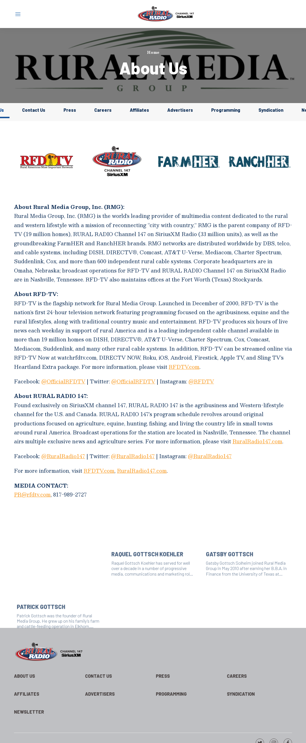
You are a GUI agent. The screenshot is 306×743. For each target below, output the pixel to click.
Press (69, 110)
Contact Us (33, 110)
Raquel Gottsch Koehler (147, 582)
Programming (225, 110)
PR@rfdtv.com (32, 494)
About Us (24, 676)
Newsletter (29, 711)
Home (153, 52)
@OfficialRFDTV (63, 381)
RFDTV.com (184, 366)
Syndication (270, 110)
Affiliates (139, 110)
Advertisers (180, 110)
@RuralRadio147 (63, 456)
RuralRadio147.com (257, 441)
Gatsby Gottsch (229, 582)
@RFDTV (201, 381)
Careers (103, 110)
